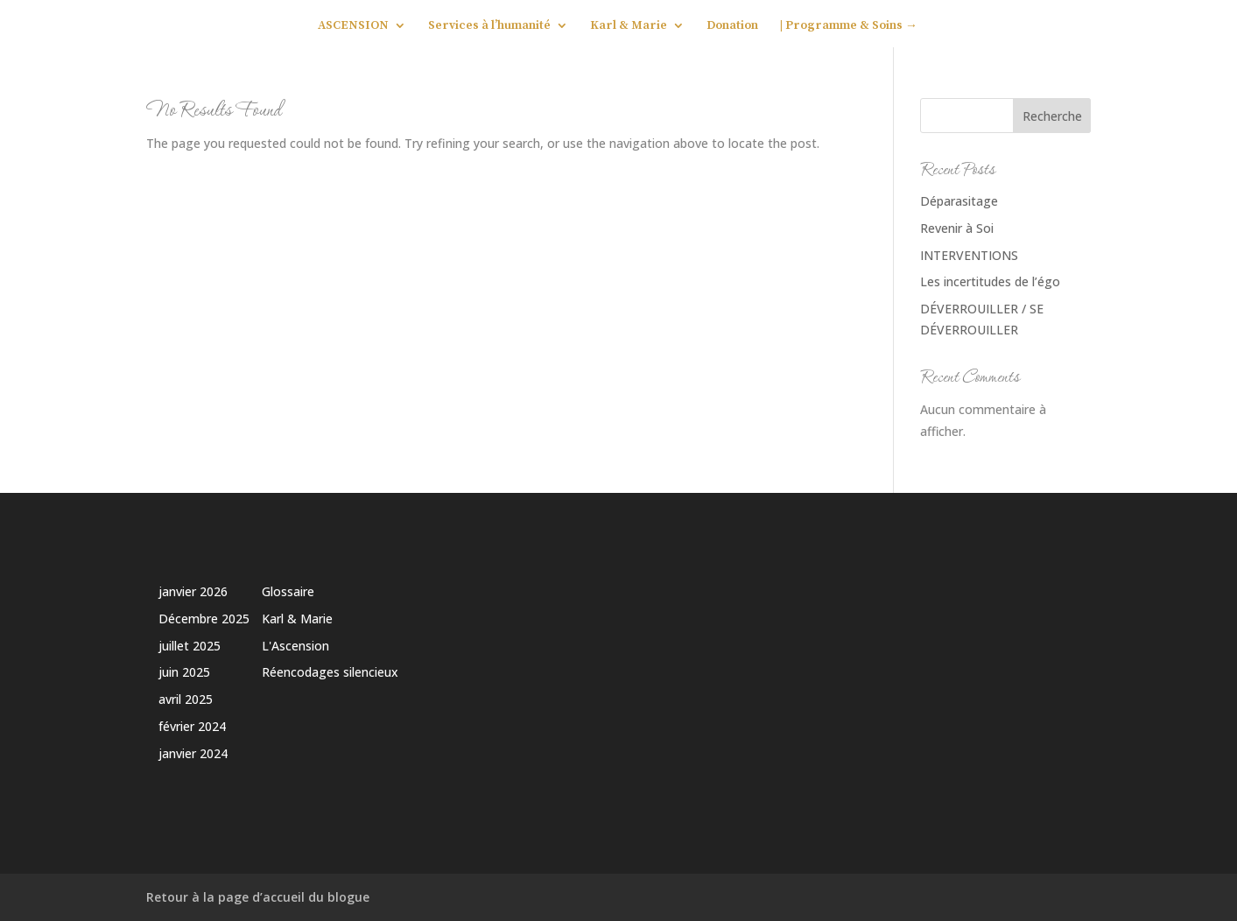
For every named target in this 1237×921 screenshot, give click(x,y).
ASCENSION (353, 26)
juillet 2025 (189, 645)
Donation (732, 26)
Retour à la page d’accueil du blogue (257, 897)
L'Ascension (295, 645)
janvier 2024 (193, 753)
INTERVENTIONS (969, 255)
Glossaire (288, 591)
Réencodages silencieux (330, 672)
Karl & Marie (628, 26)
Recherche (1052, 116)
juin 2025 (184, 672)
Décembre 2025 (204, 618)
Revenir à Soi (957, 228)
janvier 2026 (193, 591)
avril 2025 (185, 699)
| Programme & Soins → (848, 26)
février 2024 (192, 726)
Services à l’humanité (489, 26)
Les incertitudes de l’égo (990, 281)
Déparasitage (959, 201)
